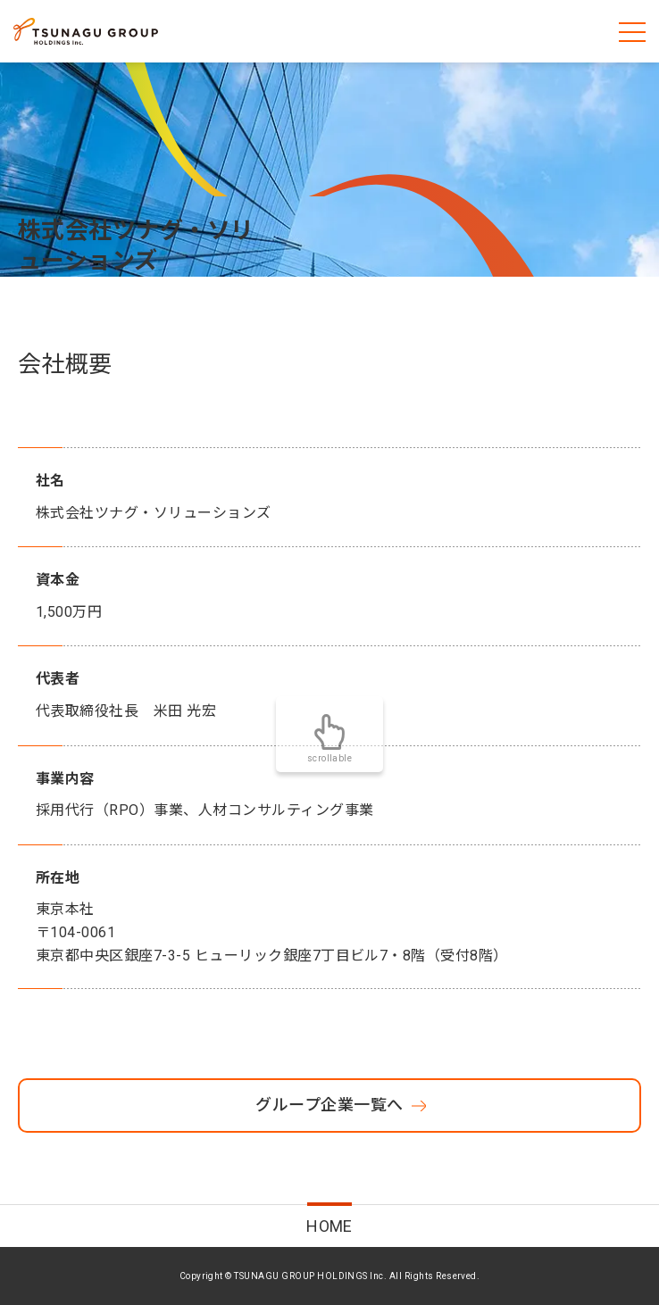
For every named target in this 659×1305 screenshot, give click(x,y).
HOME (329, 1226)
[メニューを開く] (632, 31)
